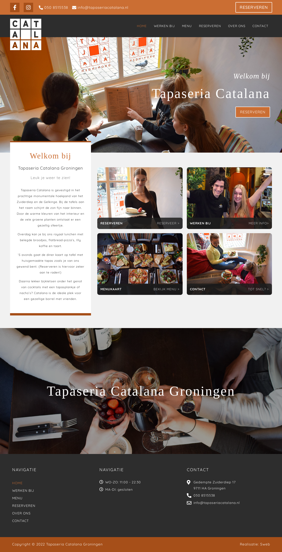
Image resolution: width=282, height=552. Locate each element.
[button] (253, 7)
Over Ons (21, 513)
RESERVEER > (168, 223)
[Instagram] (28, 7)
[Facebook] (14, 7)
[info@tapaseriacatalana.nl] (100, 7)
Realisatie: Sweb (255, 544)
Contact (20, 521)
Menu (17, 498)
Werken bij (23, 490)
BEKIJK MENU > (166, 289)
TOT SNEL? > (258, 289)
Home (17, 483)
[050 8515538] (53, 7)
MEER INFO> (259, 223)
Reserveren (23, 506)
